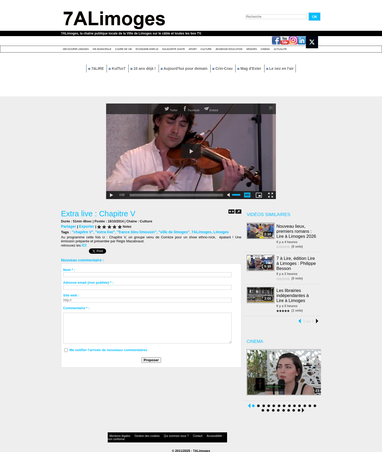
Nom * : (69, 269)
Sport (193, 49)
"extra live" (103, 231)
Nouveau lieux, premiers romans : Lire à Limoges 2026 (296, 231)
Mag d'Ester (249, 68)
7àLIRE (96, 68)
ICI (84, 244)
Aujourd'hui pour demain (185, 68)
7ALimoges (193, 231)
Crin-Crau (222, 68)
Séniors (251, 49)
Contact (180, 434)
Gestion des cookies (139, 434)
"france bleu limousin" (132, 231)
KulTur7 (118, 68)
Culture (206, 49)
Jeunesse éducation (228, 49)
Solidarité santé (173, 49)
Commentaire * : (76, 307)
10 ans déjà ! (144, 68)
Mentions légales (118, 434)
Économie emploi (147, 49)
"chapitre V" (82, 231)
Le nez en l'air (280, 68)
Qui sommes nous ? (163, 434)
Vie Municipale (102, 49)
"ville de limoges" (167, 231)
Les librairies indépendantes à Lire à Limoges (297, 293)
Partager (68, 226)
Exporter (85, 226)
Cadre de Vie (123, 49)
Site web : (71, 294)
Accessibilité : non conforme (201, 434)
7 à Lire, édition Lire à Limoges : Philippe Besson (296, 262)
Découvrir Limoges (76, 49)
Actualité (280, 49)
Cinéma (265, 49)
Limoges (211, 231)
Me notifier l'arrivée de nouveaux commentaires (108, 349)
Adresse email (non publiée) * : (88, 281)
